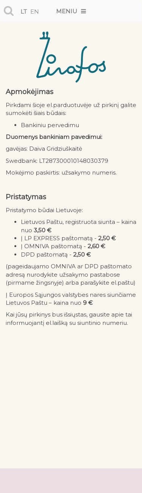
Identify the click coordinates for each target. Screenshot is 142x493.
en (34, 11)
